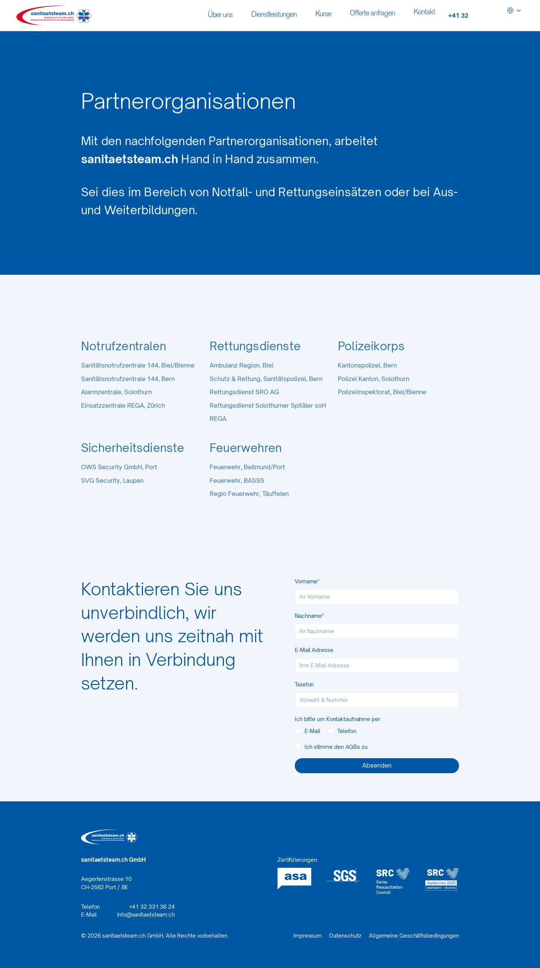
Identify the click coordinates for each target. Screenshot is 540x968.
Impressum (307, 935)
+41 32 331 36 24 (152, 906)
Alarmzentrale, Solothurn (116, 404)
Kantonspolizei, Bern (367, 378)
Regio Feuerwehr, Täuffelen (249, 506)
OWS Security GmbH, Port (119, 479)
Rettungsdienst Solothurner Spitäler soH (268, 418)
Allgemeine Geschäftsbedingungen (414, 935)
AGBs (352, 747)
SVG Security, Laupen (112, 493)
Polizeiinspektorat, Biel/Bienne (382, 404)
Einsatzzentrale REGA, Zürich (123, 418)
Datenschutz (345, 935)
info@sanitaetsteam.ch (146, 914)
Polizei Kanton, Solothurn (373, 391)
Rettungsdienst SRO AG (244, 404)
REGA (218, 431)
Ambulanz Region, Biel (241, 378)
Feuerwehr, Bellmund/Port (247, 479)
